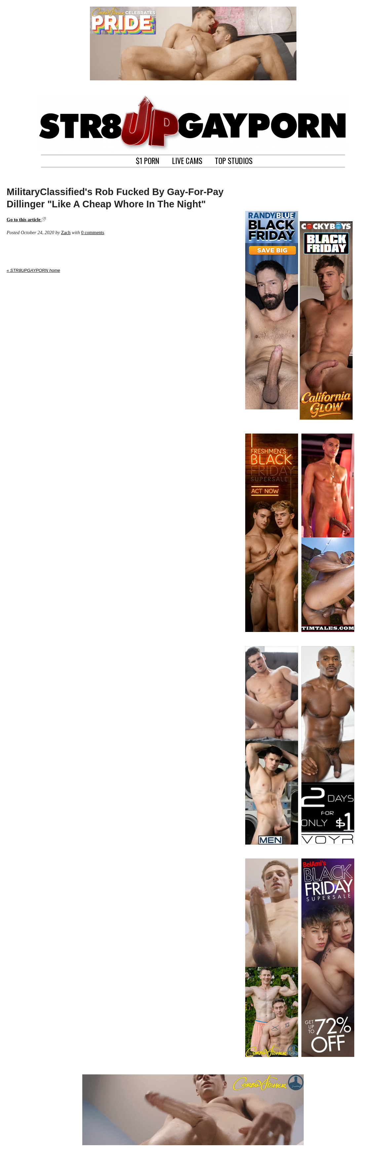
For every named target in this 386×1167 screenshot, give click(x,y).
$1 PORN (147, 160)
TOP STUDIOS (233, 160)
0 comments (92, 232)
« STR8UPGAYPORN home (33, 270)
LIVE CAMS (187, 160)
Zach (66, 232)
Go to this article (26, 219)
